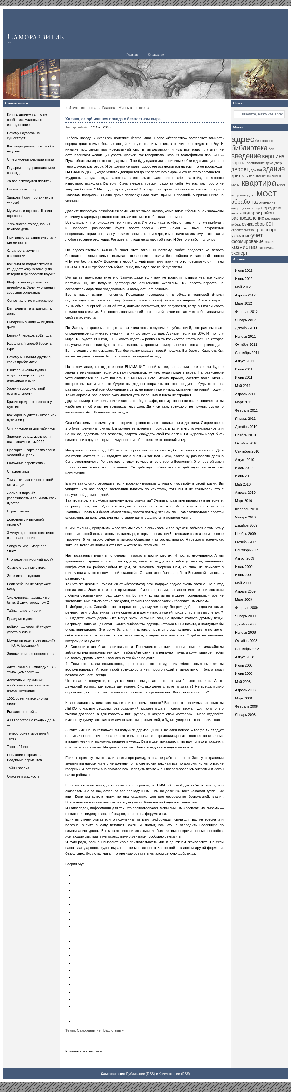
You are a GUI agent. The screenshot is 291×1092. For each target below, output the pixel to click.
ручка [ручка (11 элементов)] (248, 223)
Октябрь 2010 (246, 443)
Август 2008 (244, 657)
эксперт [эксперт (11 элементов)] (239, 253)
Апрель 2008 (245, 690)
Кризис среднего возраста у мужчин (29, 404)
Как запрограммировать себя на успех (30, 148)
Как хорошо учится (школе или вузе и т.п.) (32, 417)
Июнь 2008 (244, 673)
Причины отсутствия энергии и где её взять (32, 239)
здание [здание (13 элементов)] (274, 169)
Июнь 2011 (244, 377)
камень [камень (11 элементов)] (274, 175)
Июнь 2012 (244, 279)
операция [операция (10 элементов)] (238, 208)
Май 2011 (243, 386)
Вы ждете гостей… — (24, 712)
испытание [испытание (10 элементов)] (257, 176)
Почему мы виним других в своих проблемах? (29, 359)
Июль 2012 (244, 270)
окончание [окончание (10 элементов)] (267, 202)
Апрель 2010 (245, 492)
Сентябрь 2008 (247, 649)
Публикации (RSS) (140, 1074)
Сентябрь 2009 (247, 550)
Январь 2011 (245, 418)
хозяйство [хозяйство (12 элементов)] (244, 247)
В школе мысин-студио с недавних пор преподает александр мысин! (27, 375)
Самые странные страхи (26, 567)
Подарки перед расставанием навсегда (31, 170)
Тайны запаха (18, 768)
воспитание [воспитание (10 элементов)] (256, 163)
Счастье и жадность (23, 776)
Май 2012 (243, 287)
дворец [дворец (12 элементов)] (240, 169)
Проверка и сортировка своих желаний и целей (31, 452)
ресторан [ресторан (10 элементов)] (272, 218)
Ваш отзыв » (113, 1030)
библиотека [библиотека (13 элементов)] (249, 148)
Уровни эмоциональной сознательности (26, 391)
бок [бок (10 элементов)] (271, 149)
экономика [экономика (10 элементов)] (266, 248)
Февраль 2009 (246, 608)
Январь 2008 (245, 715)
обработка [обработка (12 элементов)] (244, 202)
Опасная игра (18, 471)
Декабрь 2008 (246, 624)
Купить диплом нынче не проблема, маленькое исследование (27, 120)
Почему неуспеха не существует (23, 135)
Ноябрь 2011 (245, 336)
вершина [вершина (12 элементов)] (273, 156)
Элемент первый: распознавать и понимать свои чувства (32, 498)
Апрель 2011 (245, 394)
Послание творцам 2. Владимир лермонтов (24, 757)
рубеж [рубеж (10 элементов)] (236, 224)
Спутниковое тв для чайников (31, 428)
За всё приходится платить (29, 181)
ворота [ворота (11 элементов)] (238, 162)
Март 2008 (243, 698)
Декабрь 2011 (246, 328)
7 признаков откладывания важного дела (28, 226)
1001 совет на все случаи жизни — (27, 701)
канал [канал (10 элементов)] (235, 184)
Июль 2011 (244, 369)
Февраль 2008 (246, 706)
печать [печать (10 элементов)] (236, 213)
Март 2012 (243, 303)
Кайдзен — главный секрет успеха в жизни (29, 629)
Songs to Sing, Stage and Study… (26, 548)
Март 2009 (243, 599)
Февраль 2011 (246, 410)
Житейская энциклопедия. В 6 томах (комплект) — (31, 669)
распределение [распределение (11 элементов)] (247, 217)
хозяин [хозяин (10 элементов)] (270, 242)
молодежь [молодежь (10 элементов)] (248, 195)
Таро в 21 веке (19, 746)
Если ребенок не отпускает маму (29, 586)
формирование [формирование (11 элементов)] (247, 241)
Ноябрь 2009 (245, 534)
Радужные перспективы (26, 463)
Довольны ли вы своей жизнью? (25, 522)
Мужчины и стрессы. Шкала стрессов (29, 213)
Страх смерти (18, 511)
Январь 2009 (245, 616)
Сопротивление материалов (30, 300)
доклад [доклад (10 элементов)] (256, 170)
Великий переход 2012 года (29, 335)
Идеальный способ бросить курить (29, 346)
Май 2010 (243, 484)
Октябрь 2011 (246, 344)
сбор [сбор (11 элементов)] (260, 223)
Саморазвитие (35, 36)
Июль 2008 (244, 665)
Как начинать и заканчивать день (29, 311)
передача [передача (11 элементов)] (271, 207)
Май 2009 (243, 583)
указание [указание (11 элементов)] (241, 235)
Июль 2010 (244, 468)
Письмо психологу (21, 189)
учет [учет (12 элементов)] (257, 235)
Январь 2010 (245, 517)
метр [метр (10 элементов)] (235, 195)
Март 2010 (243, 501)
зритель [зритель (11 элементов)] (239, 175)
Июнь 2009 (244, 575)
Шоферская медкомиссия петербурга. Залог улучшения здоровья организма (31, 287)
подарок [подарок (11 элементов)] (251, 212)
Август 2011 (244, 361)
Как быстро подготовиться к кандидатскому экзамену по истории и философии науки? (31, 269)
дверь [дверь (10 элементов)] (278, 163)
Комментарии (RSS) (174, 1074)
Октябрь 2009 (246, 542)
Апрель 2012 (245, 295)
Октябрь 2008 (246, 640)
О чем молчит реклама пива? (30, 159)
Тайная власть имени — (26, 610)
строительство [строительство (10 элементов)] (242, 230)
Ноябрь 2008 (245, 632)
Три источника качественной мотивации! (30, 482)
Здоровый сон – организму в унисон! (30, 199)
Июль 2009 (244, 566)
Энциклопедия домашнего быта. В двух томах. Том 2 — (30, 599)
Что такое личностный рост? (30, 559)
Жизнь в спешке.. (133, 107)
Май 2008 (243, 682)
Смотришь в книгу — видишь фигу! (30, 324)
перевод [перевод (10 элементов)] (253, 208)
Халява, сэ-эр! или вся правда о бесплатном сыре (113, 119)
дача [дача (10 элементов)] (269, 163)
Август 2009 (244, 558)
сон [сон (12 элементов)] (270, 223)
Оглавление (156, 54)
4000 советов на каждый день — (31, 722)
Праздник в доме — (23, 619)
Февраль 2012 (246, 311)
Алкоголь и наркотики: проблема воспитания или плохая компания (28, 685)
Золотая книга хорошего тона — (30, 656)
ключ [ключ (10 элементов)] (281, 184)
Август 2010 (244, 460)
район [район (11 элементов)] (267, 212)
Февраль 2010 (246, 509)
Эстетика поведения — (25, 576)
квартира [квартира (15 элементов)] (258, 183)
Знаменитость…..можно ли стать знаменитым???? (29, 439)
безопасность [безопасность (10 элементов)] (265, 141)
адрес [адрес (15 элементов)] (242, 139)
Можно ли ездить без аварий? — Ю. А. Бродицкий (31, 642)
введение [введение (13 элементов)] (246, 156)
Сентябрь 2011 (247, 353)
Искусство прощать (84, 107)
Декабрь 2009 (246, 525)
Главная (132, 54)
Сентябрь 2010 (247, 451)
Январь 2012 (245, 320)
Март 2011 (243, 402)
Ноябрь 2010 (245, 435)
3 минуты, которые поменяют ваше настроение (30, 535)
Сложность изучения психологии (23, 253)
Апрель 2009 (245, 591)
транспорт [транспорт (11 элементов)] (266, 229)
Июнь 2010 (244, 476)
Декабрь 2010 (246, 427)
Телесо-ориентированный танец (28, 735)
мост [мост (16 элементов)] (267, 193)
